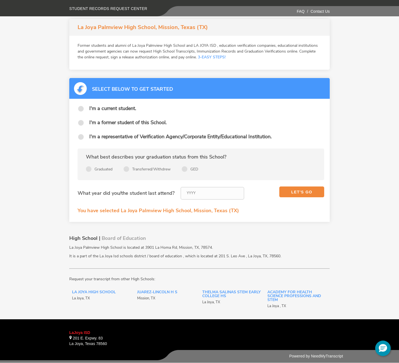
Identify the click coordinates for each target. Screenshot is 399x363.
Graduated (103, 169)
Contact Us (320, 11)
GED (194, 169)
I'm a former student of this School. (128, 122)
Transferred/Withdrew (151, 169)
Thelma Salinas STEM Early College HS (231, 294)
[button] (383, 348)
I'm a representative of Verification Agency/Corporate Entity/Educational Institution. (180, 136)
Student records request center (108, 9)
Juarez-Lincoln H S (157, 292)
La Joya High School (94, 292)
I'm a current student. (112, 108)
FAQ (301, 11)
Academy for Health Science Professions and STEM (294, 296)
